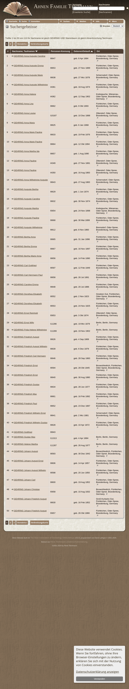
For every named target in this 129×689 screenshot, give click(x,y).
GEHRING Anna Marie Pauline (28, 132)
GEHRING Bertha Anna (25, 237)
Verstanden (99, 679)
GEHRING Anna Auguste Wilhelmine (31, 84)
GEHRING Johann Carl (24, 480)
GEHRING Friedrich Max (25, 394)
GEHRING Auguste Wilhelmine (28, 227)
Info (97, 21)
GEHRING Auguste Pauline (26, 218)
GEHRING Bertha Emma (25, 246)
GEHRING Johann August (26, 451)
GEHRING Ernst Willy (24, 322)
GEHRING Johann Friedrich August (30, 499)
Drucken (106, 26)
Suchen (66, 21)
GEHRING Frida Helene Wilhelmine (30, 330)
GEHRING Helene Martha (26, 444)
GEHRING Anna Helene (25, 94)
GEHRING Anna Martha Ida (27, 151)
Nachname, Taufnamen (25, 51)
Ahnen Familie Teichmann (63, 6)
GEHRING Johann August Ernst (28, 461)
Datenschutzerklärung (77, 542)
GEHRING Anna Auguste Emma (29, 65)
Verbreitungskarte (39, 44)
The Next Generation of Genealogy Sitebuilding (51, 538)
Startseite (13, 21)
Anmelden (35, 21)
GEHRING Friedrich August (26, 337)
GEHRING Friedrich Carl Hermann (30, 356)
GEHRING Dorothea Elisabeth (28, 294)
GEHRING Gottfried (23, 432)
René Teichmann (58, 542)
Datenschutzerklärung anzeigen (97, 672)
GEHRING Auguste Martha (26, 208)
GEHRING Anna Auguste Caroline (29, 56)
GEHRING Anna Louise (25, 113)
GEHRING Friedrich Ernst (26, 365)
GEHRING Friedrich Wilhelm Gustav (30, 422)
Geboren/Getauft (83, 51)
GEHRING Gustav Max (24, 437)
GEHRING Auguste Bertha (26, 189)
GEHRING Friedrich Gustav (27, 384)
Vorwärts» (22, 44)
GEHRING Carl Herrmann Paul (28, 275)
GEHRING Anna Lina (23, 104)
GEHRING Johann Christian (27, 489)
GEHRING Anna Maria (24, 123)
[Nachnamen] (105, 12)
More (114, 21)
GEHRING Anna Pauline (25, 161)
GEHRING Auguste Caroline (27, 199)
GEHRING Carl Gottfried (25, 265)
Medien (83, 21)
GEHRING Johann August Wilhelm (30, 470)
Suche (24, 21)
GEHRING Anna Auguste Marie (28, 75)
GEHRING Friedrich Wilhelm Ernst (30, 413)
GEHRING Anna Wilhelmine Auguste (31, 180)
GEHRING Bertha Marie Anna (27, 256)
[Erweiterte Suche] (81, 12)
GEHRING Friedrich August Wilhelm (30, 346)
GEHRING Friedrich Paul (25, 403)
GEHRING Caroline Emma (26, 284)
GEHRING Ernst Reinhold (26, 313)
